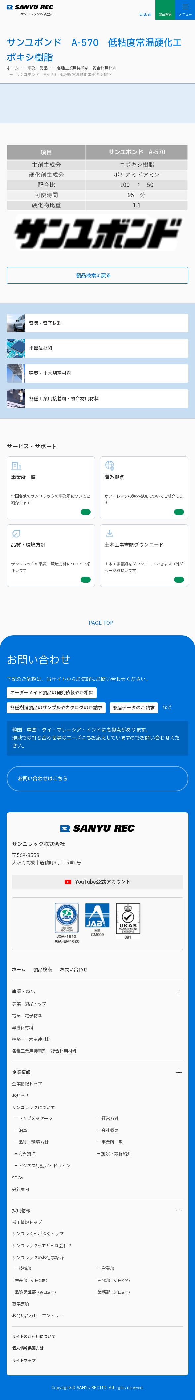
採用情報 (21, 1210)
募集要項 (20, 1304)
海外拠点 (27, 1154)
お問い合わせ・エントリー (37, 1316)
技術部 (25, 1268)
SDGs (17, 1178)
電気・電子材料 (96, 323)
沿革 (23, 1130)
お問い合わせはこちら (103, 779)
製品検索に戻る (130, 276)
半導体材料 (96, 348)
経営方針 (110, 1118)
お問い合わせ (74, 969)
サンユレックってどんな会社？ (42, 1246)
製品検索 (42, 969)
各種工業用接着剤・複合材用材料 (87, 68)
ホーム (13, 68)
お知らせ (20, 1096)
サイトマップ (24, 1361)
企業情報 (21, 1072)
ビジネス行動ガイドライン (44, 1166)
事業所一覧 (112, 1142)
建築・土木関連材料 (96, 373)
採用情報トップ (27, 1222)
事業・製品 (38, 68)
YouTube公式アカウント (103, 882)
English (145, 14)
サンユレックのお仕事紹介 (38, 1258)
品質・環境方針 (34, 1142)
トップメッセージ (36, 1118)
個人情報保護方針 (28, 1348)
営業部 (107, 1268)
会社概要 (110, 1130)
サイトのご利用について (34, 1337)
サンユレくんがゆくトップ (38, 1234)
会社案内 (20, 1189)
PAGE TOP (101, 623)
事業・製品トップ (29, 1004)
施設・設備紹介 (116, 1154)
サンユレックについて (33, 1108)
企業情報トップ (27, 1084)
